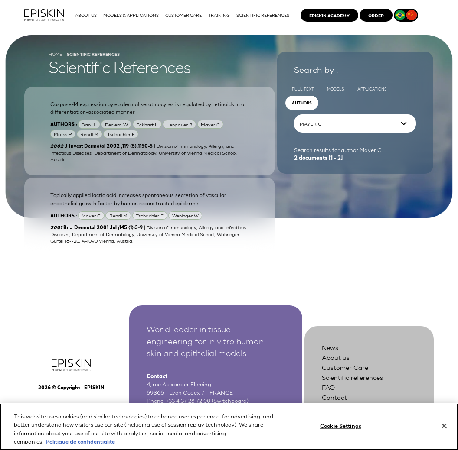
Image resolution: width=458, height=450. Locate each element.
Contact (335, 402)
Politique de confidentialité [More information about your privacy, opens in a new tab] (80, 445)
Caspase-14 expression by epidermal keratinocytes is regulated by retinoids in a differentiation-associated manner (147, 112)
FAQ (329, 393)
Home (56, 58)
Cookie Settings (340, 430)
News (330, 353)
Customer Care (346, 373)
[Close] (444, 430)
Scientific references (354, 383)
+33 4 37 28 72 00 (189, 406)
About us (336, 363)
